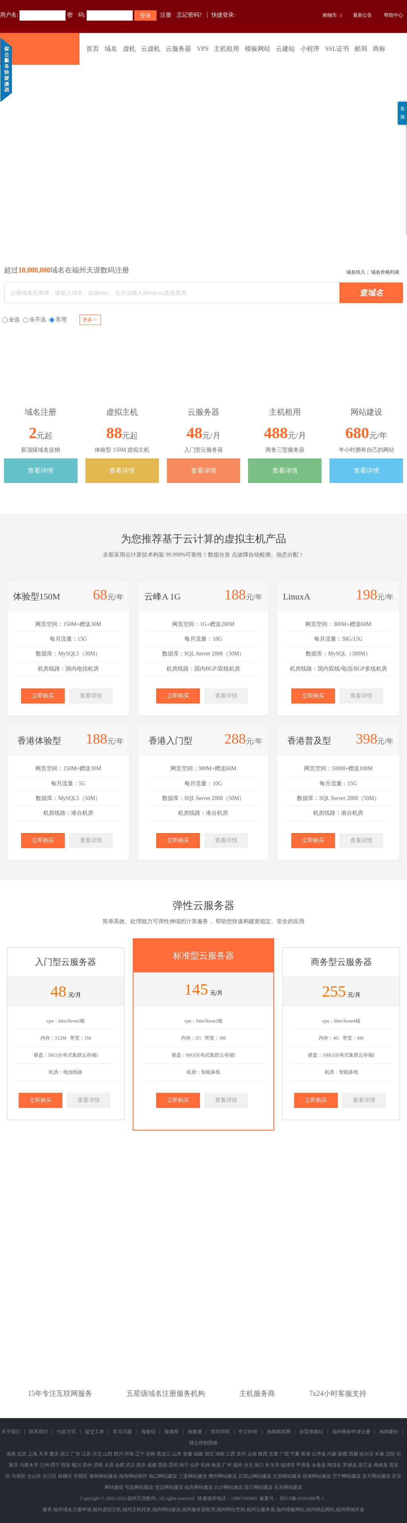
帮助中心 (393, 15)
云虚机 (150, 48)
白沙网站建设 (228, 1487)
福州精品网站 (320, 1509)
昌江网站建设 (258, 1487)
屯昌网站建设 (139, 1487)
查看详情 (40, 470)
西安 (66, 1465)
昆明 (173, 1465)
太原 (109, 1465)
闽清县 (334, 1465)
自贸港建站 (311, 1431)
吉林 (150, 1454)
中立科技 (248, 1431)
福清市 (288, 1465)
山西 (107, 1454)
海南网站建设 (103, 1476)
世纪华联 (220, 1431)
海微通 (195, 1431)
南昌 (216, 1465)
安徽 (187, 1454)
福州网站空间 (231, 1509)
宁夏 (295, 1454)
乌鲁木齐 (29, 1465)
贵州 (241, 1454)
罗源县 (350, 1465)
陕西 (262, 1454)
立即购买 (43, 696)
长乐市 (272, 1465)
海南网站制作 (133, 1476)
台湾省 (319, 1454)
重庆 (54, 1454)
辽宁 (140, 1454)
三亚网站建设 (192, 1476)
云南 (252, 1454)
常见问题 (122, 1431)
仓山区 (34, 1476)
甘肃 (273, 1454)
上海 (32, 1454)
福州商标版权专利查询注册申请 (203, 149)
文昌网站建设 (287, 1476)
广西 (284, 1454)
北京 (22, 1454)
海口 (259, 1465)
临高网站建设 (198, 1487)
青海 (305, 1454)
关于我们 (10, 1431)
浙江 (65, 1454)
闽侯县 (381, 1465)
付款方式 (66, 1431)
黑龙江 (164, 1454)
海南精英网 (279, 1431)
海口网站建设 (163, 1476)
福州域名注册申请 (72, 1509)
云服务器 (178, 48)
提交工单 (94, 1431)
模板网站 (257, 48)
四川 (118, 1454)
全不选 (34, 320)
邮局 (361, 48)
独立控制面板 (203, 1443)
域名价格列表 (385, 272)
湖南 (220, 1454)
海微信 (148, 1431)
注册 (165, 15)
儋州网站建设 (222, 1476)
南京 (141, 1465)
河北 (97, 1454)
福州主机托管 (136, 1509)
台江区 (50, 1476)
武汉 (130, 1465)
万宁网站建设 (346, 1476)
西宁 (55, 1465)
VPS (202, 48)
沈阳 (390, 1454)
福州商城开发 (350, 1509)
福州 (237, 1465)
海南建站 (388, 1431)
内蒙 (332, 1454)
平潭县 (303, 1465)
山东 (177, 1454)
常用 (58, 320)
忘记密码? (189, 15)
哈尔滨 (366, 1454)
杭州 (205, 1465)
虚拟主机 (245, 539)
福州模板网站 (290, 1509)
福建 (198, 1454)
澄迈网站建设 (169, 1487)
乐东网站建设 (288, 1487)
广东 (75, 1454)
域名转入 (355, 272)
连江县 (365, 1465)
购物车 (331, 16)
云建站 (285, 48)
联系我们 (38, 1431)
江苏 (86, 1454)
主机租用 (226, 48)
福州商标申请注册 (351, 1431)
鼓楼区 (65, 1476)
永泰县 (319, 1465)
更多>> (90, 320)
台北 (248, 1465)
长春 (379, 1454)
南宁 (184, 1465)
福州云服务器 (260, 1509)
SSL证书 (337, 48)
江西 (230, 1454)
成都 (152, 1465)
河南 (129, 1454)
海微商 (171, 1431)
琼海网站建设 (316, 1476)
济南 (98, 1465)
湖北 (209, 1454)
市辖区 (81, 1476)
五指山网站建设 (254, 1476)
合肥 (119, 1465)
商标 (379, 48)
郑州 (87, 1465)
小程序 (310, 48)
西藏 (353, 1454)
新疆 (342, 1454)
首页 (92, 48)
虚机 (129, 48)
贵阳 (162, 1465)
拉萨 (195, 1465)
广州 (227, 1465)
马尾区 (19, 1476)
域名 (111, 48)
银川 (76, 1465)
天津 (43, 1454)
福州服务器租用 (198, 1509)
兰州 (44, 1465)
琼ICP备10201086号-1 (302, 1498)
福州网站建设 (166, 1509)
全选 (11, 320)
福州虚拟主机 (107, 1509)
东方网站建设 (376, 1476)
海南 (11, 1454)
